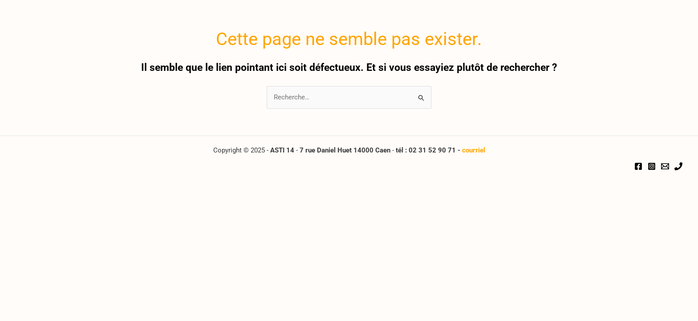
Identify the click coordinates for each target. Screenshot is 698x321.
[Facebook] (638, 166)
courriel (473, 150)
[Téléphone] (678, 166)
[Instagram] (652, 166)
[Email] (665, 166)
